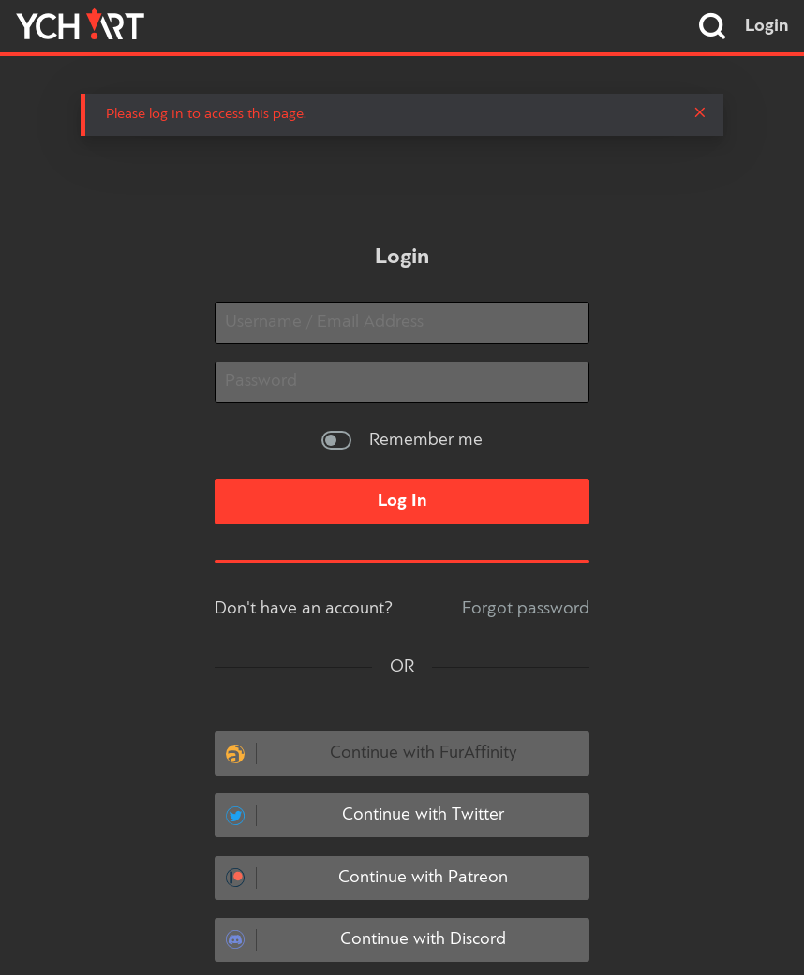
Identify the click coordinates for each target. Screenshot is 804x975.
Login (767, 26)
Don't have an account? (304, 608)
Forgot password (525, 608)
